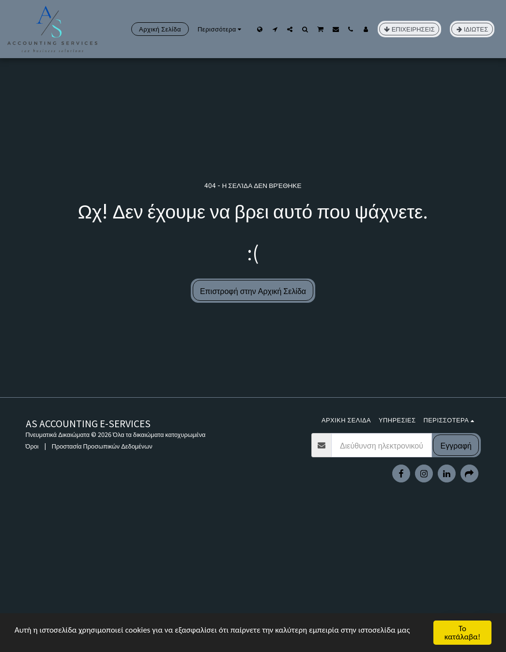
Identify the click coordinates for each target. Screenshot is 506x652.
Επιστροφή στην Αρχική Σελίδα (253, 290)
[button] (275, 29)
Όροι (32, 445)
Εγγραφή (456, 445)
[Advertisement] (253, 582)
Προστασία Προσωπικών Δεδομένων (102, 445)
